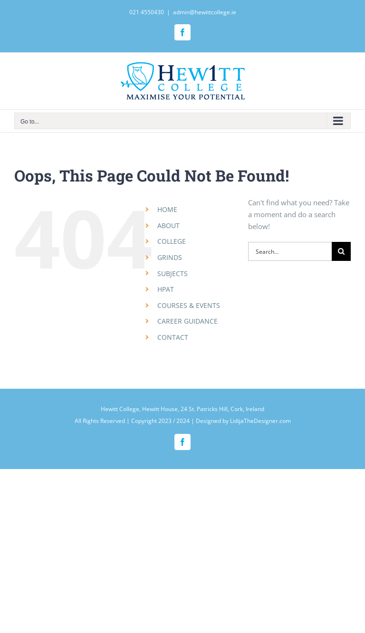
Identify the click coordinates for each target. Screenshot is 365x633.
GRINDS (169, 257)
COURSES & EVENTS (188, 305)
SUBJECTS (172, 273)
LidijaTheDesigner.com (260, 421)
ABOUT (168, 225)
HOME (167, 209)
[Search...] (290, 251)
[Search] (341, 251)
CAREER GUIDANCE (187, 321)
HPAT (165, 289)
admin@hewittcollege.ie (204, 12)
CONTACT (172, 337)
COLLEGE (171, 241)
